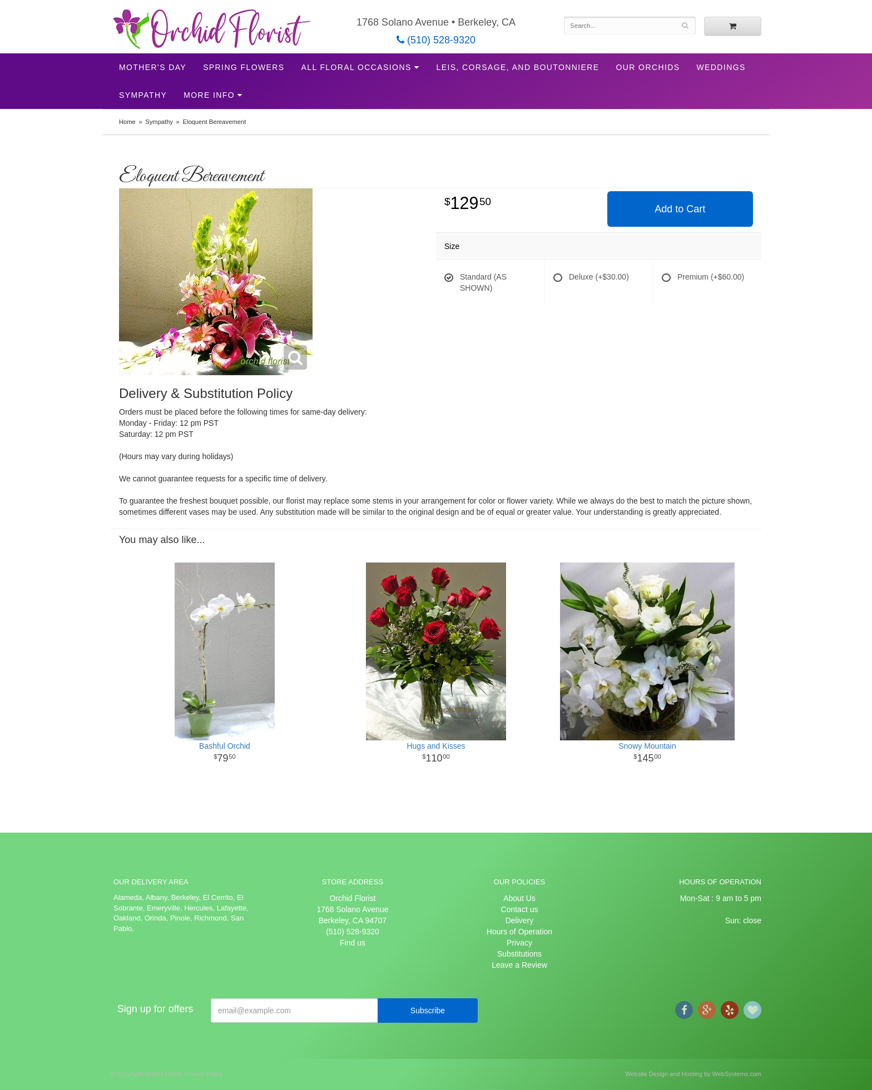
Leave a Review (519, 964)
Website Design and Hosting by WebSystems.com (693, 1074)
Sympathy (143, 95)
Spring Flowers (243, 67)
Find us (352, 942)
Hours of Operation (519, 931)
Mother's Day (152, 67)
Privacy (519, 942)
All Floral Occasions (356, 67)
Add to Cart (680, 209)
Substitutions (519, 953)
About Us (519, 898)
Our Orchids (648, 67)
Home (127, 121)
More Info (209, 95)
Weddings (720, 67)
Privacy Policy (203, 1074)
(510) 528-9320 (436, 40)
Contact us (519, 909)
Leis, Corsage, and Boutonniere (517, 67)
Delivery (520, 920)
